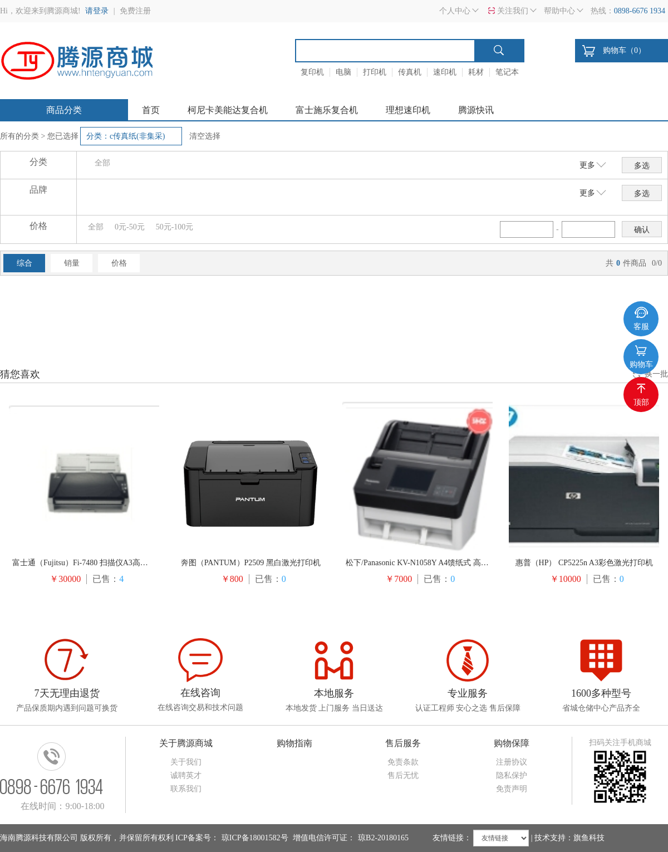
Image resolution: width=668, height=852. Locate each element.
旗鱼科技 (589, 838)
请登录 (97, 11)
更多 (587, 165)
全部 (102, 163)
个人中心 (454, 11)
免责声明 (511, 789)
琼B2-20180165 (383, 838)
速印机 (444, 72)
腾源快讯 (476, 110)
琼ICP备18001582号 (255, 838)
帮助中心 (559, 11)
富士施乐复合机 (327, 110)
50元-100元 (175, 227)
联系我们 (186, 789)
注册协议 (511, 762)
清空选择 (204, 136)
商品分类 (64, 110)
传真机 (409, 72)
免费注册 (135, 11)
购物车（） (624, 50)
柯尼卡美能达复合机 (228, 110)
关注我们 (512, 11)
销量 (72, 263)
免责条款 (403, 762)
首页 (151, 110)
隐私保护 (511, 775)
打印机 (374, 72)
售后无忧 (403, 775)
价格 (119, 263)
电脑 (343, 72)
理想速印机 (408, 110)
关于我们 (186, 762)
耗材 (476, 72)
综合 (24, 263)
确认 (642, 230)
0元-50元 (130, 227)
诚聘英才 (186, 775)
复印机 (312, 72)
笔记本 (507, 72)
